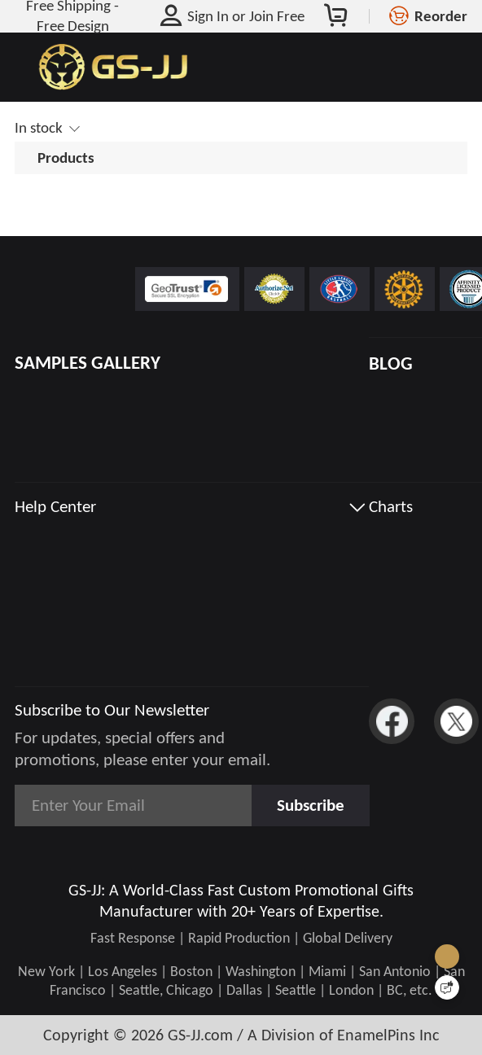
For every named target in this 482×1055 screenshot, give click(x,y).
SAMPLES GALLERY (87, 362)
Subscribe (310, 805)
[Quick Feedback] (447, 987)
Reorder (440, 16)
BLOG (391, 363)
